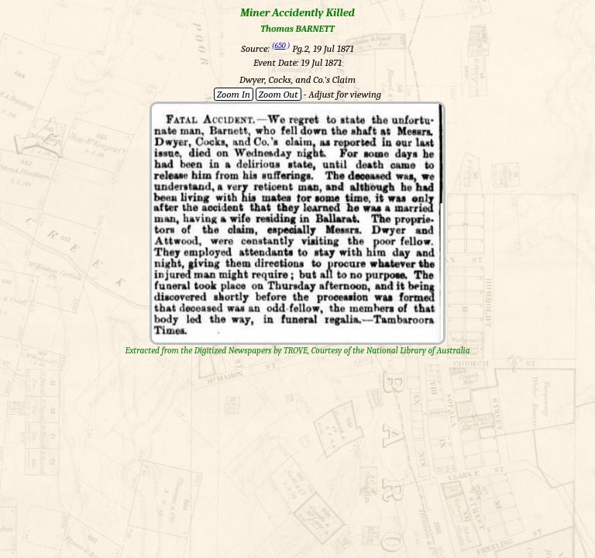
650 (280, 45)
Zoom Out (278, 94)
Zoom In (233, 94)
